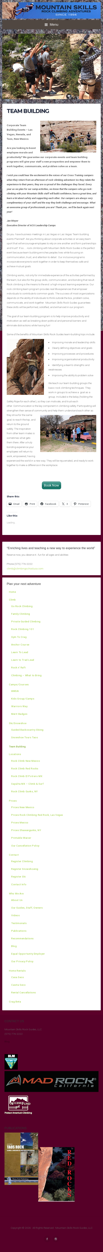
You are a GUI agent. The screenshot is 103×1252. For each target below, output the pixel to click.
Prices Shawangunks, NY (26, 830)
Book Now (51, 485)
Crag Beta (15, 1001)
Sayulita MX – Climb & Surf (27, 783)
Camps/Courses (19, 684)
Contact (14, 854)
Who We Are (16, 893)
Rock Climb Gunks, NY (24, 791)
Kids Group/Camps (22, 698)
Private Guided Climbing (26, 621)
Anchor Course (20, 644)
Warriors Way (19, 706)
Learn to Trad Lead (22, 659)
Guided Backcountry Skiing (27, 729)
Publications (18, 930)
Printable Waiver (21, 837)
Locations (15, 754)
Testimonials (19, 923)
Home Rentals (17, 970)
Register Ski (18, 876)
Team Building (17, 746)
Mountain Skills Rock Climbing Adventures (51, 10)
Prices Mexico (19, 822)
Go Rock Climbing (22, 606)
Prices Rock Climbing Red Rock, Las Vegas (37, 814)
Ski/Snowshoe (17, 723)
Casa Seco (17, 977)
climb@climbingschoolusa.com (25, 568)
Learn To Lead (19, 652)
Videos (15, 915)
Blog (14, 946)
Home (12, 591)
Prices (13, 800)
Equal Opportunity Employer (28, 953)
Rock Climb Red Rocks (24, 768)
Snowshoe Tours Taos (24, 737)
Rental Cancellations (23, 992)
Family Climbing (20, 613)
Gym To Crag (19, 636)
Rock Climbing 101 (22, 629)
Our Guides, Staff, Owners (27, 907)
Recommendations (22, 938)
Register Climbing (22, 861)
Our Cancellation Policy (25, 845)
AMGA (15, 690)
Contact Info (18, 884)
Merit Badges (19, 713)
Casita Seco (18, 984)
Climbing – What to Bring (26, 675)
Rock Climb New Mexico (25, 760)
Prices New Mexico (22, 807)
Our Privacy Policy (22, 961)
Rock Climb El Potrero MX (26, 776)
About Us (17, 900)
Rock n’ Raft (18, 667)
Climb (12, 599)
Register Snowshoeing (24, 868)
